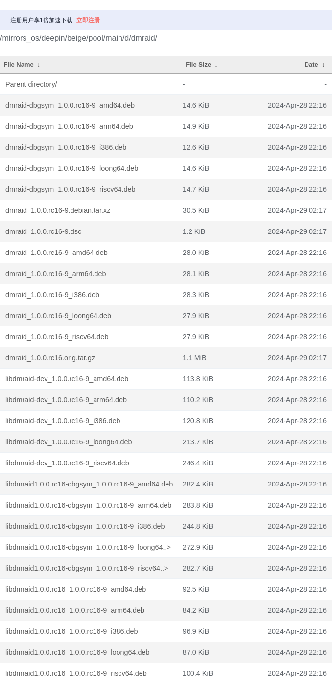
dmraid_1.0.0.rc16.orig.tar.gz (50, 358)
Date (311, 64)
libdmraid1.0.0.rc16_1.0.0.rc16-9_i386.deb (71, 631)
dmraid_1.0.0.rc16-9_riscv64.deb (56, 337)
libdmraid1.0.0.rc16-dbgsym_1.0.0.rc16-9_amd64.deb (89, 484)
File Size (198, 64)
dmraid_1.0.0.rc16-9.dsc (43, 231)
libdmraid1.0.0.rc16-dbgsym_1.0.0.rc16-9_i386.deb (85, 526)
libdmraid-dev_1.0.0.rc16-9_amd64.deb (66, 379)
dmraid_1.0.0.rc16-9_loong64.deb (58, 316)
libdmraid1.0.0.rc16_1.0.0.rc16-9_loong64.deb (77, 652)
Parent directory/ (31, 84)
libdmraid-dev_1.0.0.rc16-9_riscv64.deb (67, 463)
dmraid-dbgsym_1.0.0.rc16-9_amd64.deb (70, 105)
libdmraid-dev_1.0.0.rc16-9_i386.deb (62, 421)
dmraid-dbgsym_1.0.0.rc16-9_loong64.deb (71, 168)
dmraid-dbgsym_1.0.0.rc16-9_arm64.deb (69, 126)
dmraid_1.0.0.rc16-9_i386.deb (52, 295)
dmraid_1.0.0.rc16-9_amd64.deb (56, 252)
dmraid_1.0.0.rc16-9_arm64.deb (55, 274)
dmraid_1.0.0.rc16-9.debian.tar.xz (57, 210)
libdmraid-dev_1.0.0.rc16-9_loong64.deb (68, 442)
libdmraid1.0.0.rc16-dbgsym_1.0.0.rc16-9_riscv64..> (86, 568)
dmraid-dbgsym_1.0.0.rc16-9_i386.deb (65, 147)
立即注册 (88, 20)
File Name (18, 64)
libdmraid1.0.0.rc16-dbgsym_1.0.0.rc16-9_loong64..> (88, 547)
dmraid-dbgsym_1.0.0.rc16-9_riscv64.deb (70, 189)
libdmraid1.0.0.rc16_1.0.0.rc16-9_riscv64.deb (76, 673)
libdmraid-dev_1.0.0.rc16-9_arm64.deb (66, 400)
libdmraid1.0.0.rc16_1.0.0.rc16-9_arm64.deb (74, 610)
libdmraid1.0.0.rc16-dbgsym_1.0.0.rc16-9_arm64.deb (88, 505)
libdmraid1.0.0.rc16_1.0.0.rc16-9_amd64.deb (75, 589)
